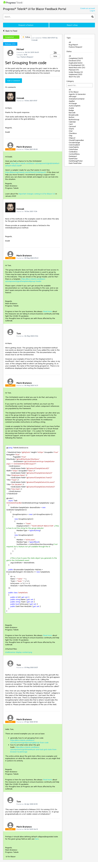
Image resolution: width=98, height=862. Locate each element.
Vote (55, 56)
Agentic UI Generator (77, 94)
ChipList (72, 138)
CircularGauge (74, 142)
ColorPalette (74, 147)
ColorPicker (73, 149)
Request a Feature (26, 25)
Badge (71, 110)
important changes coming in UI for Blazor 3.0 (37, 194)
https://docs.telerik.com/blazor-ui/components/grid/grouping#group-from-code (29, 741)
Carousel (72, 126)
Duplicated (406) (75, 63)
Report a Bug (72, 25)
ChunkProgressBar (76, 140)
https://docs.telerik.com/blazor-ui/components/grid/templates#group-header (25, 280)
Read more (47, 311)
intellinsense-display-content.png (18, 652)
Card (70, 124)
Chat (70, 131)
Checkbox (73, 133)
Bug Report (73, 44)
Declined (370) (75, 60)
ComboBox (73, 152)
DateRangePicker (76, 161)
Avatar (71, 108)
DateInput (73, 156)
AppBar (72, 101)
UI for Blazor (74, 92)
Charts (71, 129)
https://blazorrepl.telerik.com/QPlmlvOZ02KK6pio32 (25, 172)
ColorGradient (74, 145)
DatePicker (73, 158)
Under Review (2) (76, 72)
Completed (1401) (76, 58)
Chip (70, 135)
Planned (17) (74, 70)
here (37, 839)
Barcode (72, 112)
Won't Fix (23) (74, 77)
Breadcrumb (73, 115)
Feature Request (75, 47)
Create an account (87, 8)
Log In (92, 10)
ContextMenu (74, 154)
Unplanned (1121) (75, 74)
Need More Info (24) (77, 67)
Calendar (72, 122)
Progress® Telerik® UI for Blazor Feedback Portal (34, 9)
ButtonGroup (74, 119)
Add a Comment (13, 80)
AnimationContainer (77, 99)
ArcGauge (73, 103)
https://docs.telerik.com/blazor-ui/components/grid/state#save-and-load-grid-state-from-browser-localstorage (33, 749)
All (70, 42)
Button (71, 117)
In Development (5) (76, 65)
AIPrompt (72, 96)
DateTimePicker (75, 163)
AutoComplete (74, 106)
